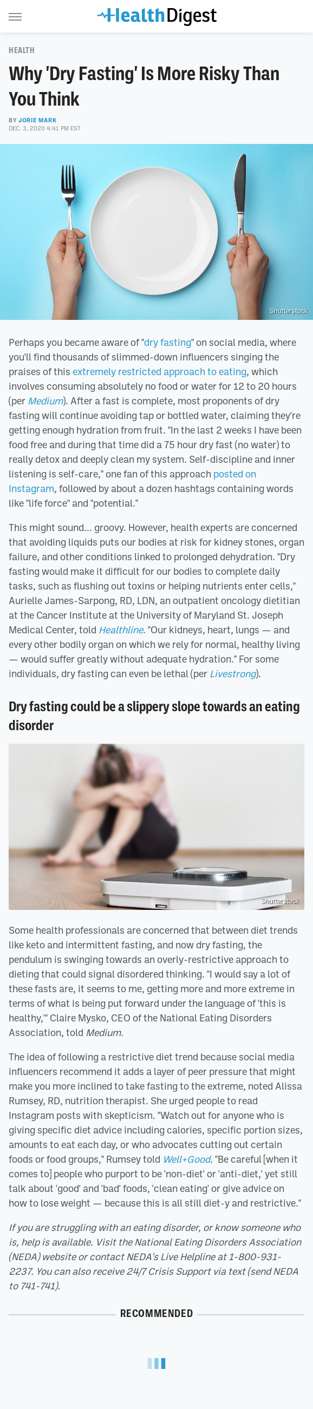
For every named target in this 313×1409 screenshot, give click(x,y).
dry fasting (167, 342)
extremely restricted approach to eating (159, 371)
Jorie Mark (37, 120)
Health (22, 50)
